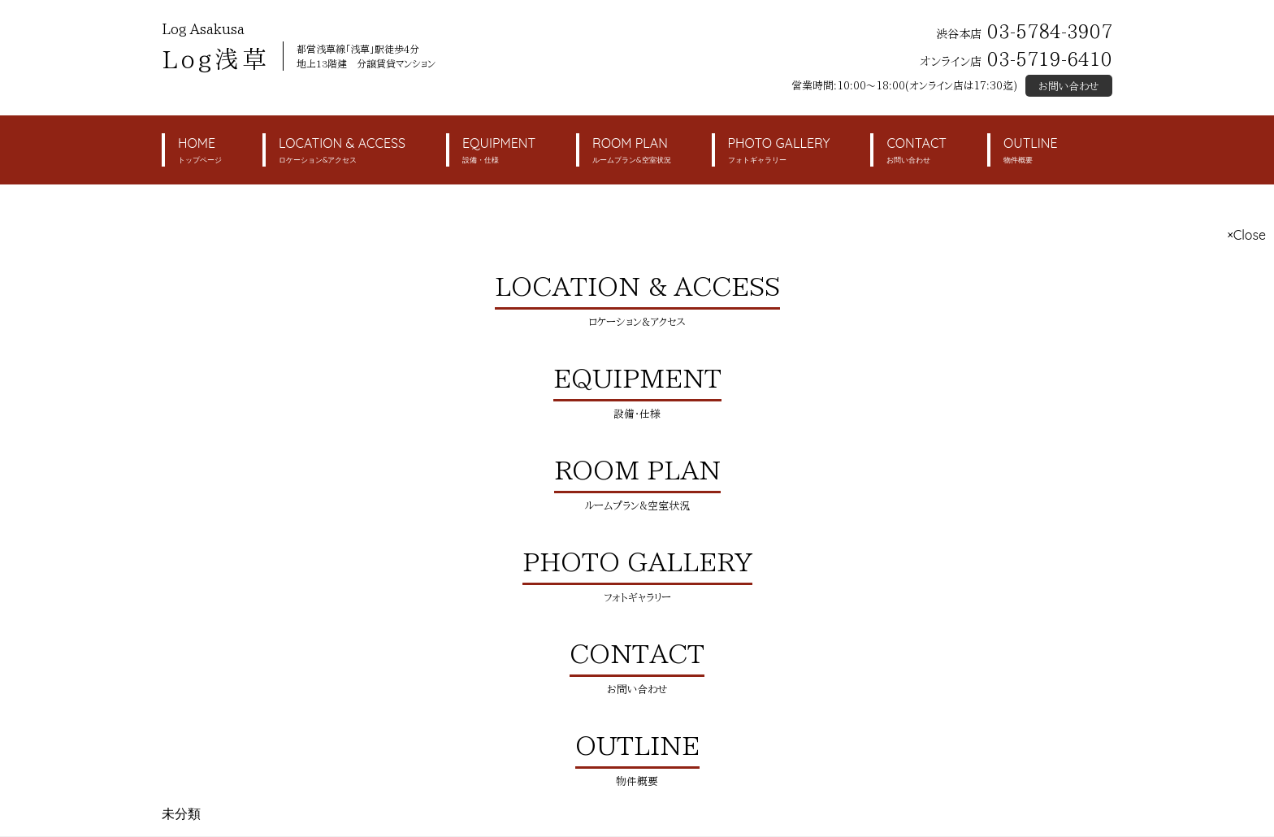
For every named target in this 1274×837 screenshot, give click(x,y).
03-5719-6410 (1049, 59)
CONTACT (916, 151)
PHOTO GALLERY (779, 151)
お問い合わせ (1068, 86)
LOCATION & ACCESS (342, 151)
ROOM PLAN (631, 151)
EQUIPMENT (498, 151)
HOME (200, 151)
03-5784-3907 (1049, 31)
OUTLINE (1030, 151)
